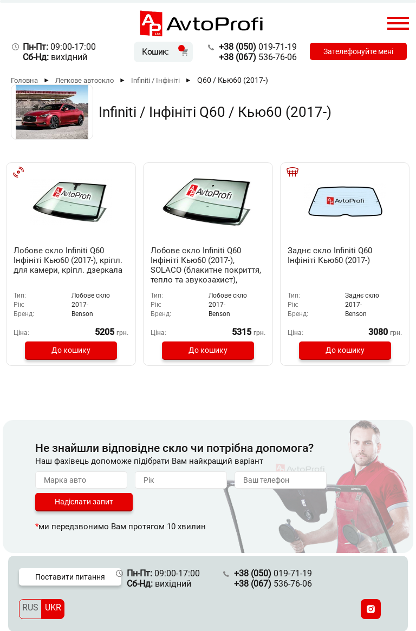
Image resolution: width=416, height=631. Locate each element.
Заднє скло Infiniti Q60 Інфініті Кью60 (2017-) (336, 255)
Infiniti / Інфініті (155, 80)
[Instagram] (371, 609)
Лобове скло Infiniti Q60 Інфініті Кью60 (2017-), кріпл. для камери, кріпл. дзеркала (68, 265)
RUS (30, 607)
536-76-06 (254, 57)
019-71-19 (254, 47)
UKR (53, 607)
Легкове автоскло (84, 80)
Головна (24, 80)
